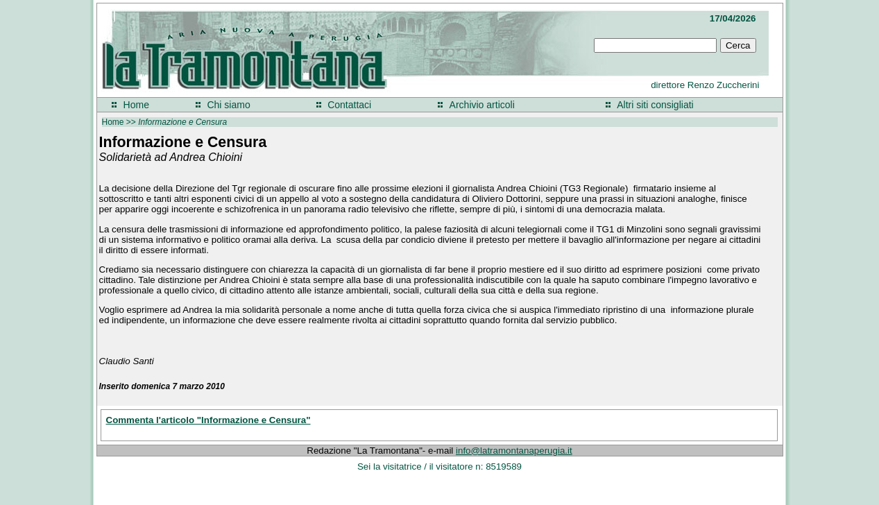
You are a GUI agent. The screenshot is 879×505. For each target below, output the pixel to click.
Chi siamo (228, 104)
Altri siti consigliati (655, 104)
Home (136, 104)
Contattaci (349, 104)
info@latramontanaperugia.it (514, 450)
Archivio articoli (482, 104)
